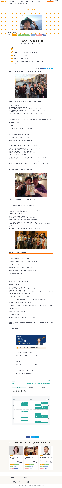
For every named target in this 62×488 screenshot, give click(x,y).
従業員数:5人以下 (14, 34)
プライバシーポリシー (30, 485)
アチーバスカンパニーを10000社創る (21, 58)
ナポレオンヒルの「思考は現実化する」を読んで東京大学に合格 (26, 52)
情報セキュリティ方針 (37, 485)
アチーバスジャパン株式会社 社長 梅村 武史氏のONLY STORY (26, 49)
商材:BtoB (44, 34)
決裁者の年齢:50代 (39, 34)
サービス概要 (21, 1)
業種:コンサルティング (21, 34)
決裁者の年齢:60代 (42, 468)
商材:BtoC (31, 468)
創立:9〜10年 (15, 466)
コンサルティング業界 (14, 3)
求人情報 (22, 485)
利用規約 (25, 485)
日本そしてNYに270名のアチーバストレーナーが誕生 (24, 55)
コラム (32, 1)
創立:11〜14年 (33, 34)
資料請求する (50, 1)
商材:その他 (16, 468)
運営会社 (27, 1)
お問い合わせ (38, 1)
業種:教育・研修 (28, 34)
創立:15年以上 (30, 466)
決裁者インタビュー (13, 1)
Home (10, 3)
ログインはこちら (58, 1)
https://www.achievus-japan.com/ (15, 328)
